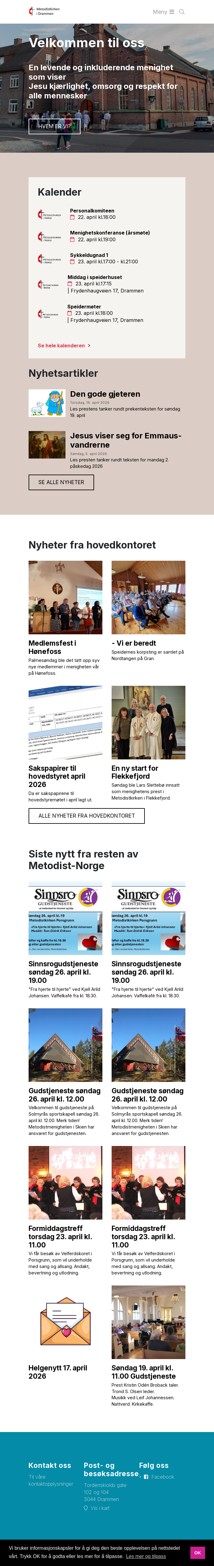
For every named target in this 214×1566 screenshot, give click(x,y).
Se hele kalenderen (61, 345)
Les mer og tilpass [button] (146, 1556)
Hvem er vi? (54, 126)
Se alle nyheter (61, 482)
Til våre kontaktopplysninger (51, 1480)
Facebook (162, 1477)
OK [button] (197, 1552)
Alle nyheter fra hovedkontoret (86, 816)
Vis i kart (100, 1508)
